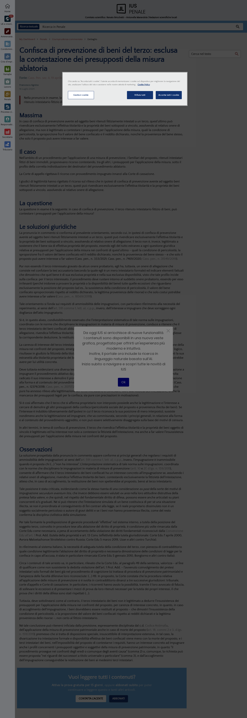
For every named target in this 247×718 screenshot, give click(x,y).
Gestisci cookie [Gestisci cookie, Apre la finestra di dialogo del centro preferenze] (81, 95)
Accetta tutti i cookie (168, 95)
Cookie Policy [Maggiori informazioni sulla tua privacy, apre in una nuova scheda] (144, 84)
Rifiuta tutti (139, 95)
